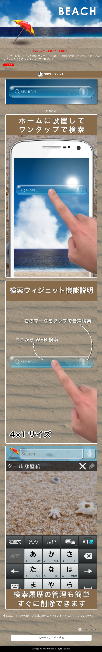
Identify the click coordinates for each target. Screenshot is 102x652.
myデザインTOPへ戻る (51, 637)
